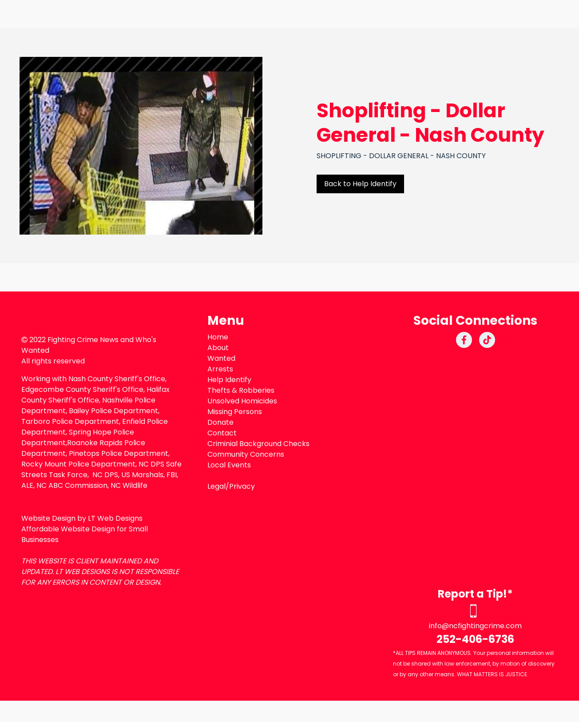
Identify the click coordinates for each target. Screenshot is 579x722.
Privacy (242, 486)
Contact (222, 433)
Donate (220, 422)
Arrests (220, 369)
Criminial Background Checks (258, 444)
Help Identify (229, 380)
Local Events (229, 465)
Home (217, 337)
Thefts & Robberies (240, 390)
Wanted (221, 358)
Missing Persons (234, 412)
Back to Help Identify (360, 184)
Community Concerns (245, 454)
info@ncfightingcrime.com (475, 626)
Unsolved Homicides (242, 401)
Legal (216, 486)
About (218, 348)
